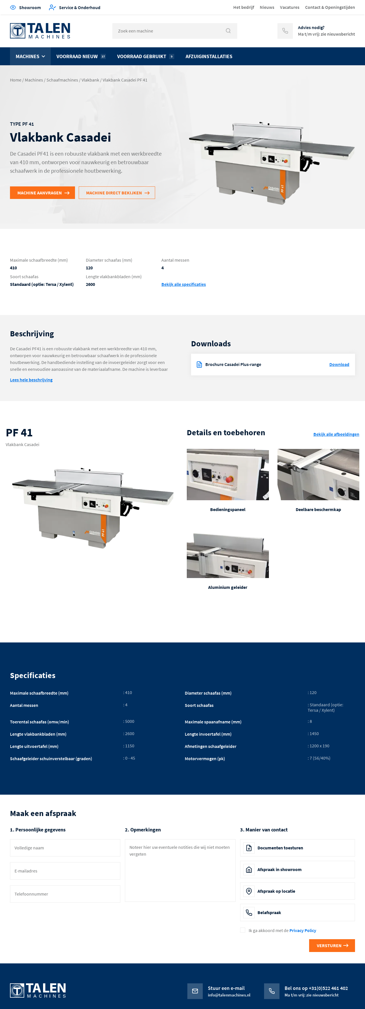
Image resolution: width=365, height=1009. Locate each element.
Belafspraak (269, 912)
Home (15, 80)
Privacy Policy (302, 930)
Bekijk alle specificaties (183, 284)
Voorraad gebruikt (145, 56)
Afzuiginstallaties (209, 56)
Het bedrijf (243, 7)
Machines (27, 56)
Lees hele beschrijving (31, 380)
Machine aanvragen (39, 193)
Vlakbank (90, 80)
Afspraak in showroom (279, 869)
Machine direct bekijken (114, 193)
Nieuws (267, 7)
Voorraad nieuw (81, 56)
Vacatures (289, 7)
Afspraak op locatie (276, 891)
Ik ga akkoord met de (282, 930)
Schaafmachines (62, 80)
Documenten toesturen (280, 848)
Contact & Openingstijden (330, 7)
